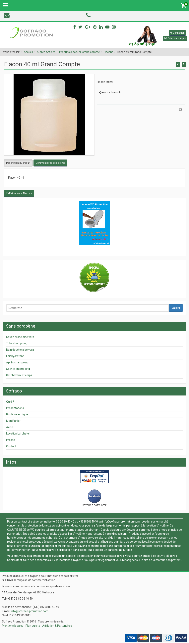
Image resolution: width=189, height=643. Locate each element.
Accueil (28, 52)
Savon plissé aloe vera (20, 337)
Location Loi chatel (18, 433)
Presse (10, 439)
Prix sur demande (111, 92)
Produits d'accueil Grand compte (79, 52)
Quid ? (10, 401)
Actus (10, 427)
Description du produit (18, 162)
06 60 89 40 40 (65, 521)
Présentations (15, 408)
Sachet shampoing (18, 368)
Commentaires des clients (50, 162)
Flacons (108, 52)
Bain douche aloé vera (20, 349)
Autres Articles (46, 52)
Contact (11, 446)
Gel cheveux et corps (19, 375)
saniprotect (173, 560)
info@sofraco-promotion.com (121, 521)
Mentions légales (12, 625)
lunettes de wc (114, 555)
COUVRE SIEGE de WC (21, 529)
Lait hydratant (15, 356)
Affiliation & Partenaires (57, 625)
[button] (177, 33)
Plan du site (33, 625)
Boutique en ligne (17, 414)
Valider (175, 307)
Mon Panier (13, 420)
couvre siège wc (167, 555)
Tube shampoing (16, 343)
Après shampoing (17, 362)
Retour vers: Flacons (19, 193)
